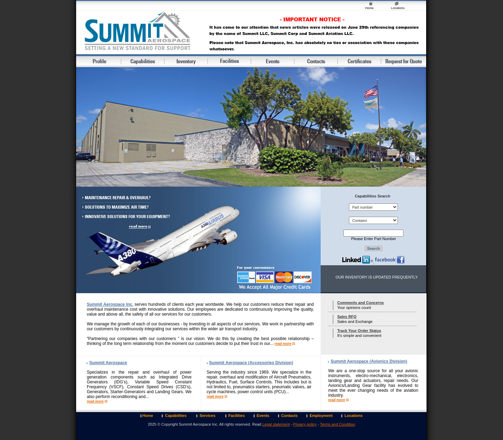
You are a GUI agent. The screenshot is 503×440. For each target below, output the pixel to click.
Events (263, 415)
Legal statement (276, 424)
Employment (321, 415)
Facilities (236, 415)
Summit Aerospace (108, 362)
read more (283, 344)
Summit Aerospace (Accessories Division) (251, 362)
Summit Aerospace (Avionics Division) (368, 361)
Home (369, 8)
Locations (398, 8)
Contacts (289, 415)
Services (207, 415)
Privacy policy (304, 424)
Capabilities (176, 415)
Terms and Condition (337, 424)
